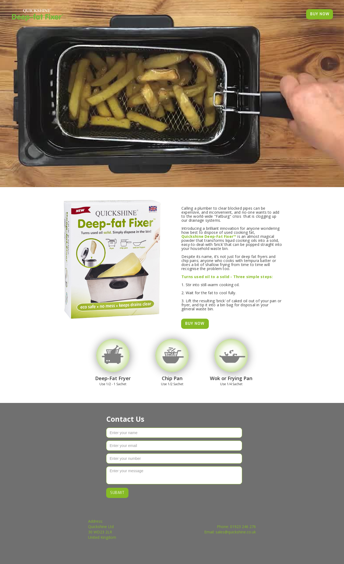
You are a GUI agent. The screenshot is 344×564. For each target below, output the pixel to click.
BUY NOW (319, 14)
